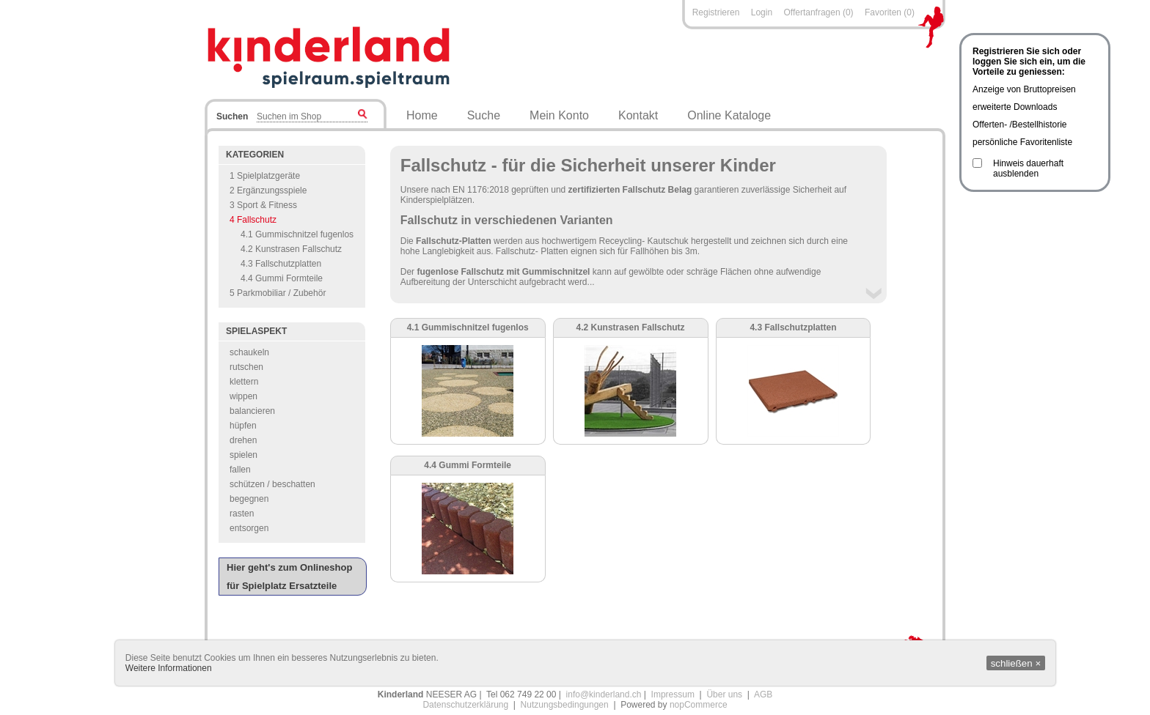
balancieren (252, 411)
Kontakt (638, 115)
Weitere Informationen (168, 668)
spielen (243, 455)
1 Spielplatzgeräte (265, 176)
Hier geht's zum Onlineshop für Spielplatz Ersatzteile (289, 576)
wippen (243, 396)
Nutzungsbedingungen (565, 705)
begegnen (249, 499)
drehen (243, 440)
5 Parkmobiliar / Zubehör (278, 293)
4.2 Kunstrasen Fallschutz (291, 249)
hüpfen (243, 426)
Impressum (673, 694)
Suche (483, 115)
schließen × (1016, 663)
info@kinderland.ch (604, 694)
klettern (244, 382)
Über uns (724, 694)
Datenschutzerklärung (465, 705)
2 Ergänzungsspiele (268, 190)
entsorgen (249, 528)
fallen (240, 469)
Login (761, 12)
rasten (242, 513)
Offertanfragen (813, 12)
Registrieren (716, 12)
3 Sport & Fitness (263, 205)
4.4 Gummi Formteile (282, 278)
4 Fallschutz (253, 220)
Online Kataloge (729, 115)
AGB (763, 694)
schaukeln (249, 352)
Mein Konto (559, 115)
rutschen (246, 367)
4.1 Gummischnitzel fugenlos (297, 234)
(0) (848, 12)
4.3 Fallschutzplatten (281, 264)
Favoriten (883, 12)
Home (422, 115)
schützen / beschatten (272, 484)
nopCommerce (699, 705)
